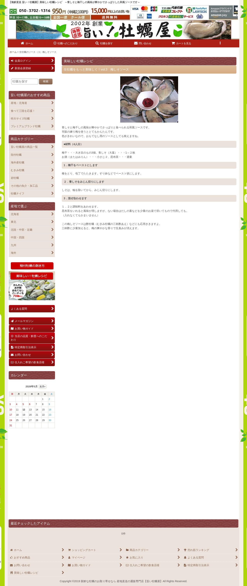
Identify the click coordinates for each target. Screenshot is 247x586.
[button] (104, 43)
